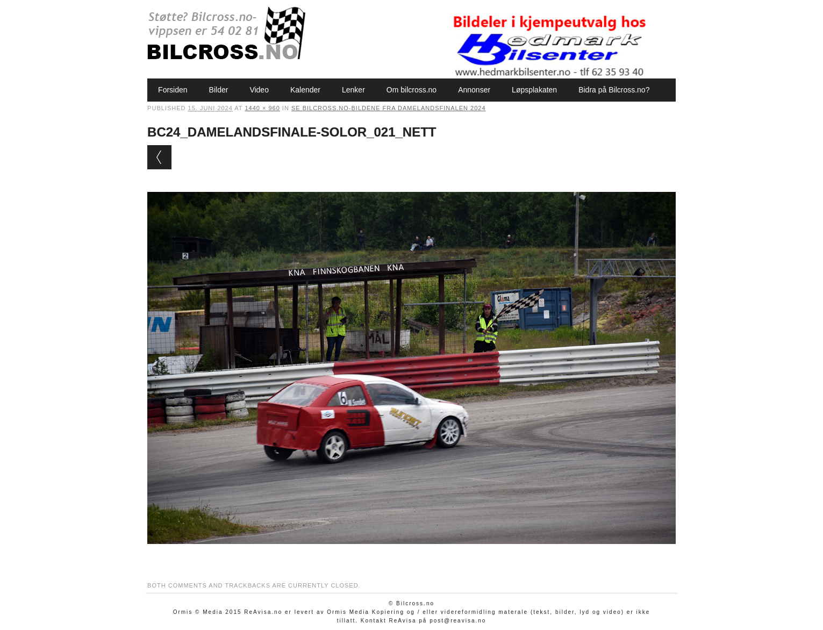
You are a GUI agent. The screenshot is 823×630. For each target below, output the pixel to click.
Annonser (474, 89)
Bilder (218, 89)
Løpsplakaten (534, 89)
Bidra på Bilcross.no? (613, 89)
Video (259, 89)
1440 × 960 (262, 108)
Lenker (353, 89)
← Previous (159, 157)
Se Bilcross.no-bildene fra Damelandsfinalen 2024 (388, 108)
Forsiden (172, 89)
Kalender (305, 89)
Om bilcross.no (411, 89)
